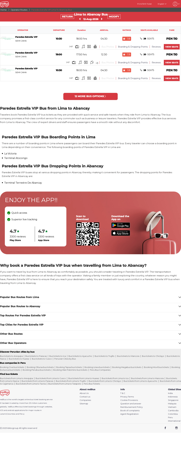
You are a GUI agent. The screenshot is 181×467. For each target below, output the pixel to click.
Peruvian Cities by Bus (65, 359)
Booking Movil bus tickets (156, 367)
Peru (170, 417)
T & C (122, 393)
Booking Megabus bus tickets (126, 367)
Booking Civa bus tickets (12, 367)
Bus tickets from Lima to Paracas (37, 381)
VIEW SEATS (171, 47)
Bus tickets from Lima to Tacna (31, 384)
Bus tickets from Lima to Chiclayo (105, 381)
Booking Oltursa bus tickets (40, 367)
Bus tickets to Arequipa (11, 356)
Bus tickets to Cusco (42, 359)
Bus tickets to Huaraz (19, 359)
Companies (85, 400)
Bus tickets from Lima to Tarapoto (64, 384)
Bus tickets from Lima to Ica (115, 378)
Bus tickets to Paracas (36, 356)
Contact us (85, 397)
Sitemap (84, 404)
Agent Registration (129, 414)
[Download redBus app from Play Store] (120, 227)
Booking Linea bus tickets (97, 367)
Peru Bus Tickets (92, 384)
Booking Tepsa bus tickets (69, 367)
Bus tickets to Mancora (128, 356)
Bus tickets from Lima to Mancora (147, 378)
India (170, 393)
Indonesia (173, 397)
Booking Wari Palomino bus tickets (70, 370)
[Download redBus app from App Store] (120, 235)
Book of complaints (130, 411)
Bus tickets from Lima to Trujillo (71, 381)
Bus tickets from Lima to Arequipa (16, 378)
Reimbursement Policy (131, 407)
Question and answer (130, 404)
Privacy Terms (127, 397)
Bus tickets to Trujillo (104, 356)
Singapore (173, 400)
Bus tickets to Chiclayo (153, 356)
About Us (84, 393)
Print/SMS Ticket (144, 4)
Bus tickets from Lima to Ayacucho (140, 381)
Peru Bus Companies (100, 370)
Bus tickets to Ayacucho (80, 356)
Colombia (173, 414)
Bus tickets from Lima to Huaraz (83, 378)
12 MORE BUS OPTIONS (90, 96)
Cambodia (173, 411)
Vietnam (172, 407)
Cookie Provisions (129, 400)
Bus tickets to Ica (57, 356)
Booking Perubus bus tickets (37, 370)
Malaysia (172, 404)
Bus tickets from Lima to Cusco (51, 378)
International (174, 421)
